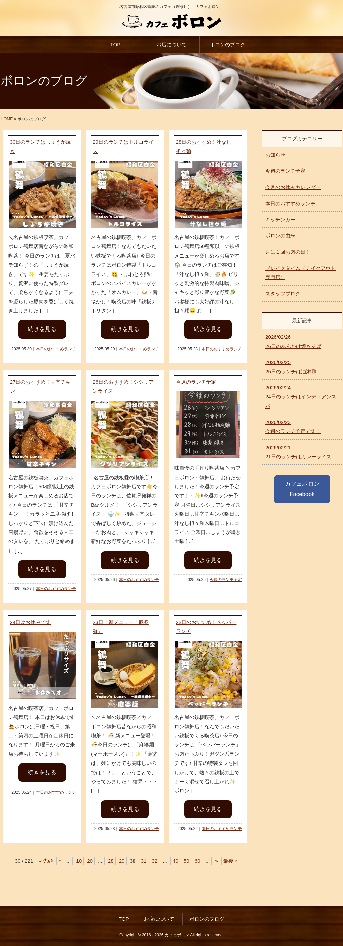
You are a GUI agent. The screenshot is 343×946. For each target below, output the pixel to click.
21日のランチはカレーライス (298, 452)
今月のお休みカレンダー (293, 187)
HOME (7, 119)
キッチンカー (280, 219)
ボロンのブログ (227, 44)
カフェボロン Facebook (302, 489)
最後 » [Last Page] (230, 861)
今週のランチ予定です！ (293, 426)
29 (122, 861)
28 (111, 861)
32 (154, 861)
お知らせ (275, 155)
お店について (171, 44)
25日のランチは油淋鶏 (290, 366)
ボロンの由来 (280, 235)
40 (175, 861)
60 (197, 861)
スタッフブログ (282, 293)
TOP (115, 44)
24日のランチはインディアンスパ (300, 397)
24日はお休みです (30, 622)
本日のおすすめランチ (56, 349)
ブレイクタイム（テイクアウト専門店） (300, 272)
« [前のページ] (59, 861)
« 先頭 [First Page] (46, 861)
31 (143, 861)
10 (79, 861)
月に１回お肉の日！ (288, 252)
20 (90, 861)
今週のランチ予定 (196, 382)
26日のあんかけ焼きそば (293, 341)
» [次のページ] (216, 861)
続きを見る (42, 329)
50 (186, 861)
